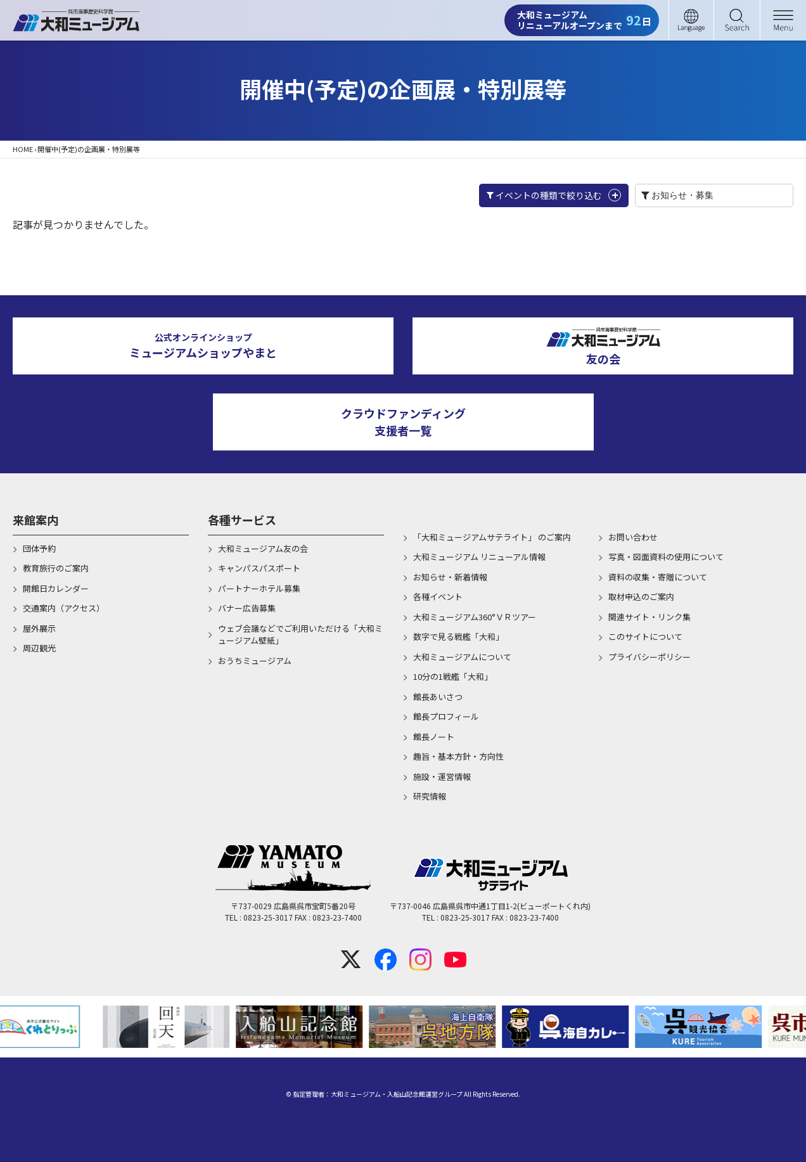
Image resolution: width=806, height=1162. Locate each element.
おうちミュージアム (254, 660)
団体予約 (39, 548)
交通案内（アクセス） (64, 608)
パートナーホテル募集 (259, 588)
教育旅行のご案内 (56, 568)
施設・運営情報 (442, 776)
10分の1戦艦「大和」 (452, 676)
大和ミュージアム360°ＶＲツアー (474, 617)
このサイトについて (645, 636)
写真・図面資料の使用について (666, 557)
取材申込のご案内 (641, 597)
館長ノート (433, 737)
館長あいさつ (438, 697)
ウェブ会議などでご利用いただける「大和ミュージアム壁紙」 (300, 634)
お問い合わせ (633, 537)
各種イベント (438, 597)
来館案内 (35, 519)
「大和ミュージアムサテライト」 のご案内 (492, 537)
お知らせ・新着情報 (450, 577)
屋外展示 (39, 628)
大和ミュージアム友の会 (263, 548)
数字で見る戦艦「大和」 (458, 636)
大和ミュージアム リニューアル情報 (479, 557)
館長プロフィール (446, 716)
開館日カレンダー (56, 588)
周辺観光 (39, 648)
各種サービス (242, 519)
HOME (23, 149)
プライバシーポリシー (649, 657)
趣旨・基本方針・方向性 (458, 756)
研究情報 (429, 796)
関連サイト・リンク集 (649, 617)
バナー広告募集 (247, 608)
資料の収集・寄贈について (657, 577)
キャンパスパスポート (259, 568)
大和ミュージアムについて (462, 657)
